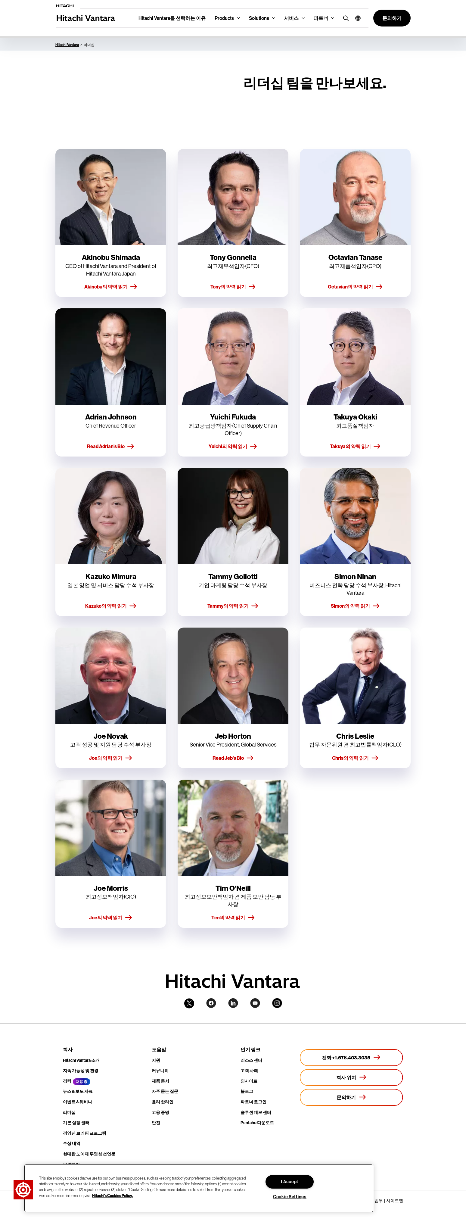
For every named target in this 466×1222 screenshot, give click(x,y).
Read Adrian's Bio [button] (111, 446)
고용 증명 (160, 1112)
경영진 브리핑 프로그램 (84, 1133)
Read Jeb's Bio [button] (233, 758)
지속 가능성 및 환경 (80, 1070)
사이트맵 (394, 1200)
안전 (156, 1122)
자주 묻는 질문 (165, 1091)
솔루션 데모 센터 (256, 1112)
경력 (67, 1081)
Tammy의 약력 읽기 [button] (233, 606)
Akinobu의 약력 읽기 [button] (111, 287)
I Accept (289, 1181)
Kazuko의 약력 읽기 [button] (111, 606)
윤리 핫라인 (162, 1102)
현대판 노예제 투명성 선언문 (89, 1154)
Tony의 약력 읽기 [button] (233, 287)
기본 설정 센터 (76, 1122)
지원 (156, 1060)
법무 (378, 1200)
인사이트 (249, 1081)
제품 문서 (160, 1081)
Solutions (259, 18)
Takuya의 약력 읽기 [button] (355, 446)
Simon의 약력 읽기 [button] (355, 606)
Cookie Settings (289, 1196)
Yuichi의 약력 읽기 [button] (233, 446)
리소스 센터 (251, 1060)
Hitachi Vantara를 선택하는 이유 (172, 18)
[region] (199, 1188)
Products (224, 18)
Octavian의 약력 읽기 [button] (355, 287)
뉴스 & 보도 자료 (78, 1091)
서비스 (291, 18)
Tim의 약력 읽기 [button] (233, 917)
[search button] (344, 18)
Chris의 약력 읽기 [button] (355, 758)
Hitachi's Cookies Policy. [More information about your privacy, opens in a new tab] (112, 1195)
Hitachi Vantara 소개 (81, 1060)
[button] (355, 18)
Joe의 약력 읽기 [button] (110, 758)
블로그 (247, 1091)
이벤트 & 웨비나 (77, 1102)
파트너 (321, 18)
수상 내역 (71, 1143)
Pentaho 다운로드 (257, 1122)
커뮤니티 (160, 1070)
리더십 (69, 1112)
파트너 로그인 (253, 1102)
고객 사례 (249, 1070)
